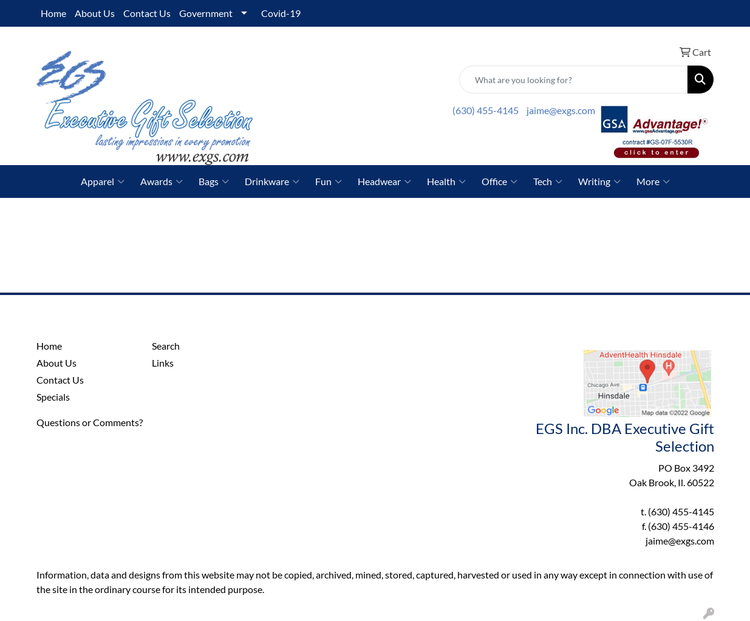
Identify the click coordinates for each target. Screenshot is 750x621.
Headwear (384, 181)
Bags (214, 181)
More (653, 181)
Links (163, 362)
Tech (547, 181)
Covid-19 (281, 13)
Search (166, 345)
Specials (53, 396)
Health (446, 181)
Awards (161, 181)
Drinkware (272, 181)
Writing (599, 181)
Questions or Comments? (89, 422)
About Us (95, 13)
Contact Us (147, 13)
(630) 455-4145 (485, 110)
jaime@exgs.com (561, 110)
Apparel (102, 181)
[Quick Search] (573, 79)
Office (499, 181)
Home (53, 13)
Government (206, 13)
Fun (328, 181)
